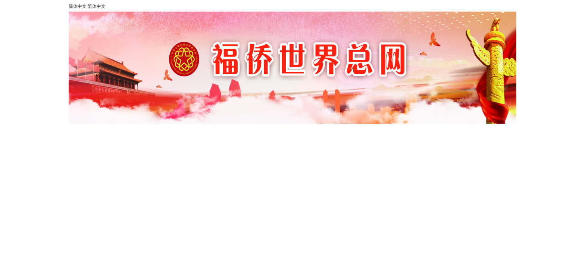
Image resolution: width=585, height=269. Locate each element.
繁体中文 (97, 6)
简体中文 (78, 6)
